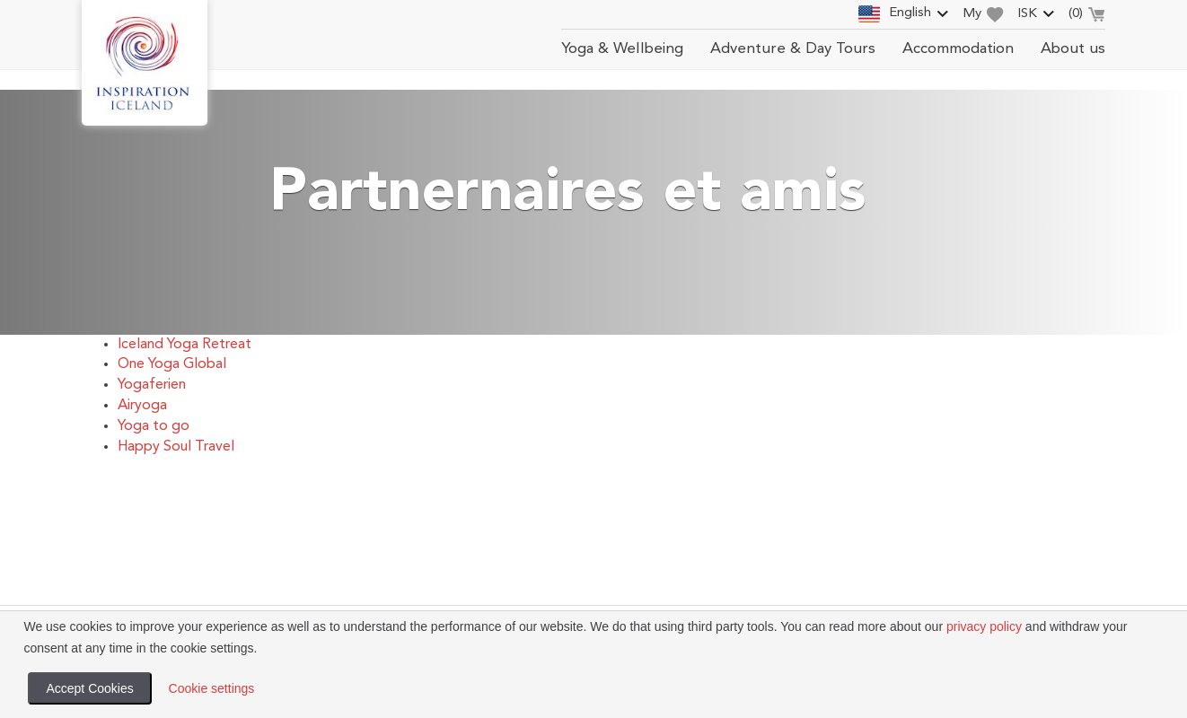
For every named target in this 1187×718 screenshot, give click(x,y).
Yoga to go (153, 426)
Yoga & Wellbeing (622, 49)
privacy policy (984, 626)
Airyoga (142, 405)
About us (1073, 49)
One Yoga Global (172, 364)
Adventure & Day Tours (792, 49)
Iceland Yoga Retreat (184, 344)
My (983, 14)
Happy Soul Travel (176, 447)
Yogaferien (152, 385)
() (1086, 16)
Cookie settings (212, 688)
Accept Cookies (89, 688)
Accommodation (958, 49)
